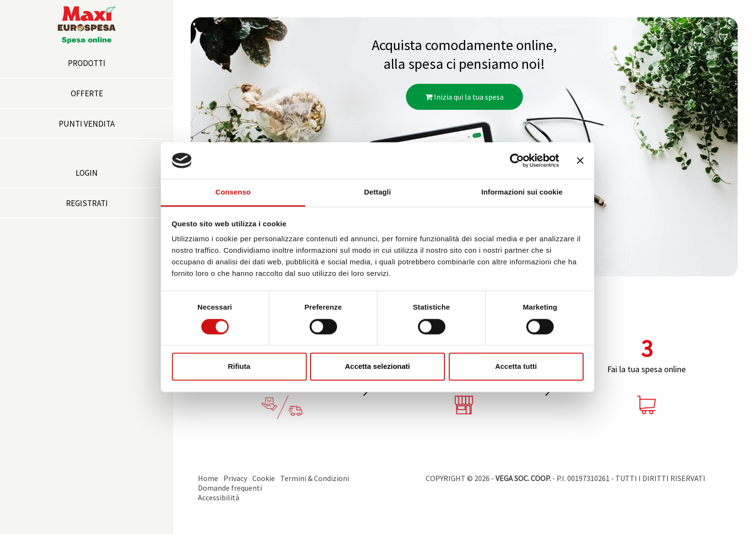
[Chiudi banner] (580, 160)
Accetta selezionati (377, 367)
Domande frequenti (230, 488)
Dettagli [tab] (377, 192)
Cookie (263, 478)
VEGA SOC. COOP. (523, 478)
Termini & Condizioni (314, 478)
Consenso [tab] (232, 192)
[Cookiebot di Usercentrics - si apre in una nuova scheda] (517, 160)
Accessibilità (218, 497)
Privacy (235, 478)
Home (208, 478)
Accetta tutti (516, 367)
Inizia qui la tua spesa (464, 97)
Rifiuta (239, 367)
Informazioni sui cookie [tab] (522, 192)
